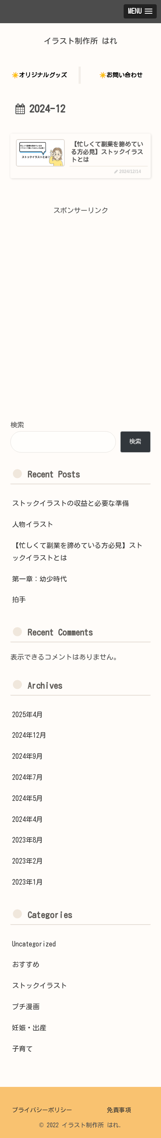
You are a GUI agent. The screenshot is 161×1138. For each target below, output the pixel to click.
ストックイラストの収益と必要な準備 (70, 503)
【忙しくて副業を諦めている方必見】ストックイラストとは (77, 551)
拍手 (19, 599)
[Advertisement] (80, 325)
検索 (17, 424)
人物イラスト (32, 524)
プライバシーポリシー (42, 1110)
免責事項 (119, 1110)
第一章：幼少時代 (39, 578)
